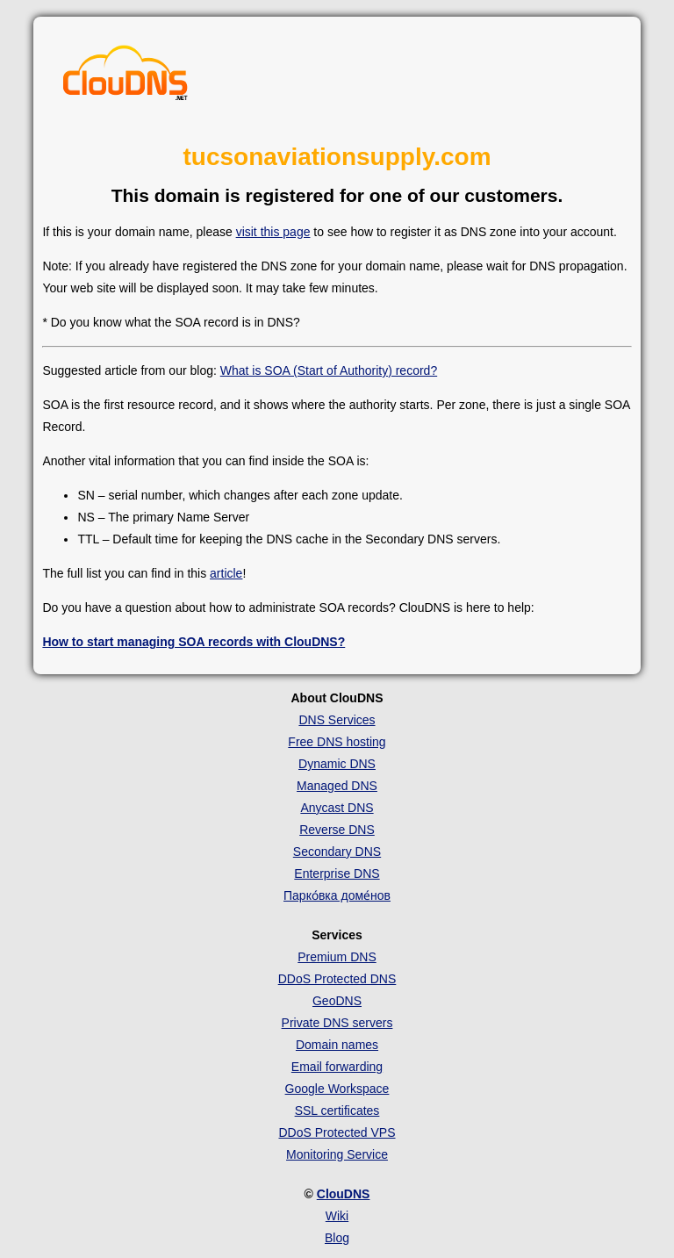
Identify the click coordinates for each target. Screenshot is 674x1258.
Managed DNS (337, 786)
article (226, 573)
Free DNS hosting (336, 742)
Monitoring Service (337, 1154)
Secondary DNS (337, 852)
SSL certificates (337, 1110)
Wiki (337, 1216)
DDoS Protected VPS (336, 1132)
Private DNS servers (337, 1023)
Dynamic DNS (337, 764)
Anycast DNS (336, 808)
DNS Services (336, 720)
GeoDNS (337, 1001)
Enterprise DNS (336, 873)
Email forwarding (337, 1067)
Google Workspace (337, 1089)
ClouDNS (343, 1194)
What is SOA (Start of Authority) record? (328, 370)
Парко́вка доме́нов (337, 895)
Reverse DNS (337, 830)
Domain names (337, 1045)
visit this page (273, 232)
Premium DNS (337, 957)
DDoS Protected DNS (337, 979)
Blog (337, 1238)
